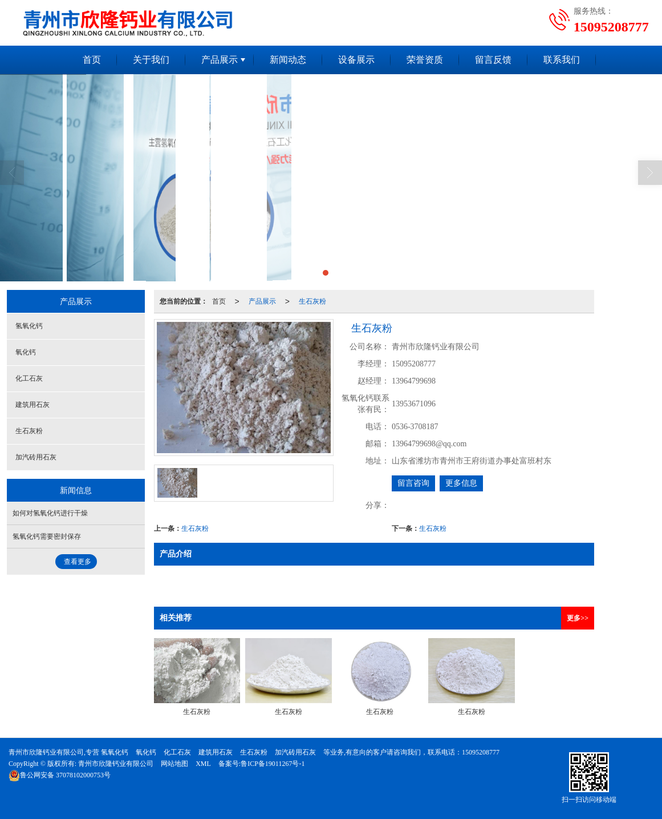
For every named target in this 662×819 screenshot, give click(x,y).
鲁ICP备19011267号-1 (272, 764)
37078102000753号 (60, 775)
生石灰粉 (312, 301)
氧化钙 (25, 352)
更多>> (577, 618)
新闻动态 (288, 59)
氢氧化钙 (29, 326)
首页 (92, 59)
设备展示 (356, 59)
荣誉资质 (425, 59)
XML (203, 764)
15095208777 (480, 752)
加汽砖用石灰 (35, 457)
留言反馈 (493, 59)
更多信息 (461, 483)
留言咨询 (413, 483)
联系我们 (561, 59)
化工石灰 (29, 378)
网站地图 (174, 764)
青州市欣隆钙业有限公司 (115, 764)
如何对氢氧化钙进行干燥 (50, 513)
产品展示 (219, 59)
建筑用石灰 (32, 405)
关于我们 (151, 59)
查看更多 (77, 562)
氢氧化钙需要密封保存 (47, 536)
